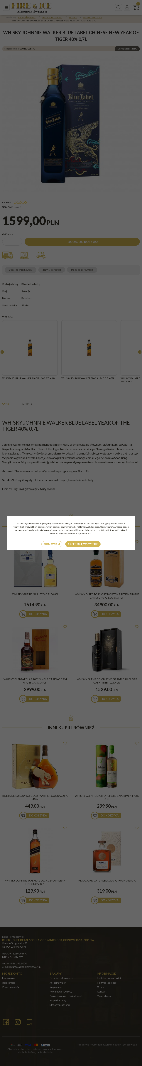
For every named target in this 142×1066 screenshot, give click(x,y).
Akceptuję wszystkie (83, 544)
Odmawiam (52, 544)
